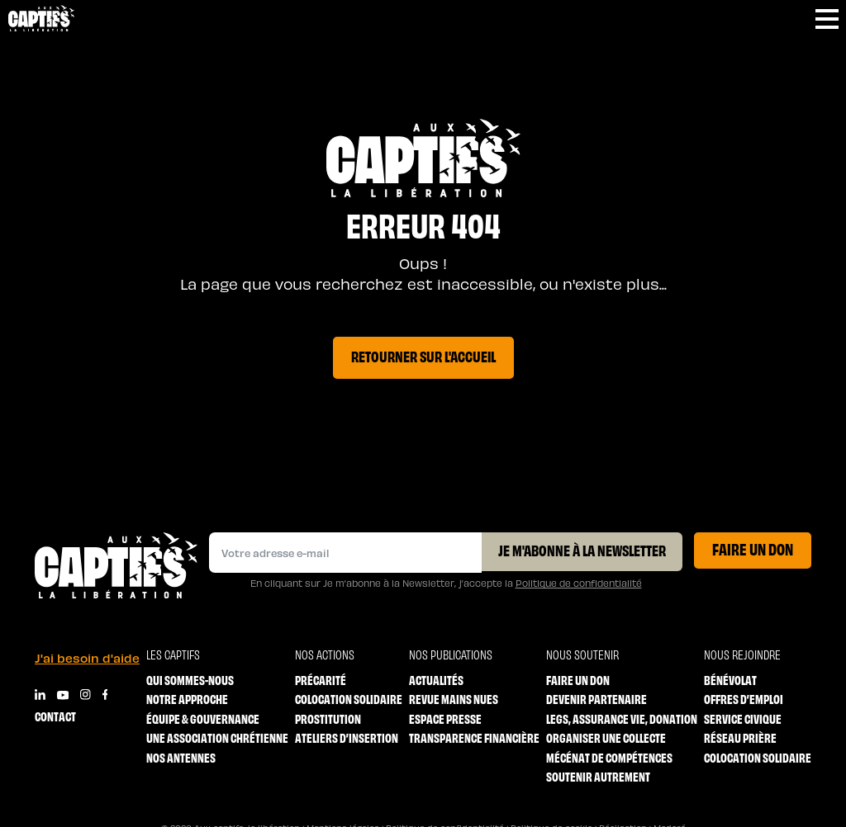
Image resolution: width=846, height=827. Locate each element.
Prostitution (328, 718)
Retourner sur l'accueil (423, 356)
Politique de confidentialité (579, 582)
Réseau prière (740, 737)
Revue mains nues (453, 698)
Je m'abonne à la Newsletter (582, 550)
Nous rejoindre (742, 654)
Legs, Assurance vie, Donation (621, 718)
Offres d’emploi (743, 698)
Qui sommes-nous (190, 679)
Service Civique (743, 718)
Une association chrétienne (217, 737)
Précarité (320, 679)
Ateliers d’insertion (346, 737)
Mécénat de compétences (609, 757)
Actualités (436, 679)
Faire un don (752, 548)
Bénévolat (730, 679)
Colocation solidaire (348, 698)
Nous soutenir (582, 654)
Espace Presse (445, 718)
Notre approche (187, 698)
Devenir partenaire (596, 698)
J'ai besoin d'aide (87, 657)
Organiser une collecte (606, 737)
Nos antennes (181, 757)
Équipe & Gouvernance (202, 718)
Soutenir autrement (598, 776)
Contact (55, 716)
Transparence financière (474, 737)
